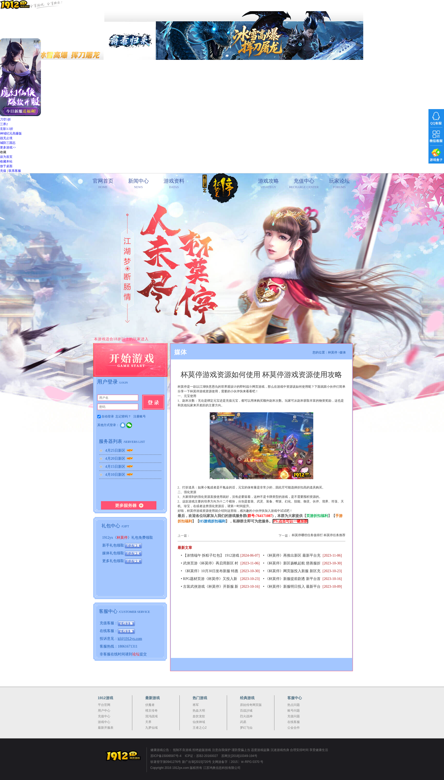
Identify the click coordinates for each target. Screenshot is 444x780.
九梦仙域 (151, 727)
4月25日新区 (119, 450)
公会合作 (293, 727)
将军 (196, 705)
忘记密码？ (123, 416)
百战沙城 (246, 710)
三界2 (4, 124)
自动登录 (106, 416)
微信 (129, 425)
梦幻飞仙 (246, 727)
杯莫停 (122, 538)
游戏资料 (174, 183)
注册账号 (139, 416)
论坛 (136, 654)
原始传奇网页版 (251, 705)
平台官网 (104, 705)
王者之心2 (200, 727)
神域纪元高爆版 (11, 133)
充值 (3, 171)
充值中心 (304, 183)
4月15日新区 (119, 467)
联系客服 (15, 171)
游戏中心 (104, 722)
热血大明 (199, 710)
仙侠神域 (199, 722)
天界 (148, 722)
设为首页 (6, 157)
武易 (243, 722)
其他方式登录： (108, 425)
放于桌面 (6, 166)
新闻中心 (138, 183)
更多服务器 (130, 505)
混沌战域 (151, 716)
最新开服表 (105, 727)
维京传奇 (151, 710)
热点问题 (293, 705)
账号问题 (293, 710)
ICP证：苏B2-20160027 (201, 756)
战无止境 (6, 138)
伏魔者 (150, 705)
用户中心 (104, 710)
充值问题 (293, 716)
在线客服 (293, 722)
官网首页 (220, 194)
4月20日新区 (119, 458)
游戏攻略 (268, 183)
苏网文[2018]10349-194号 (239, 756)
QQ (123, 425)
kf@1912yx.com (130, 639)
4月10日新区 (119, 475)
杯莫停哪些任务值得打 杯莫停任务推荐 (318, 535)
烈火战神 (246, 716)
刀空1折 (5, 119)
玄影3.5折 (6, 129)
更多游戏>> (8, 147)
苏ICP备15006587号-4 (165, 756)
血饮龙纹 (199, 716)
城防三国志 (8, 143)
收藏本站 (6, 161)
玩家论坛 (339, 183)
